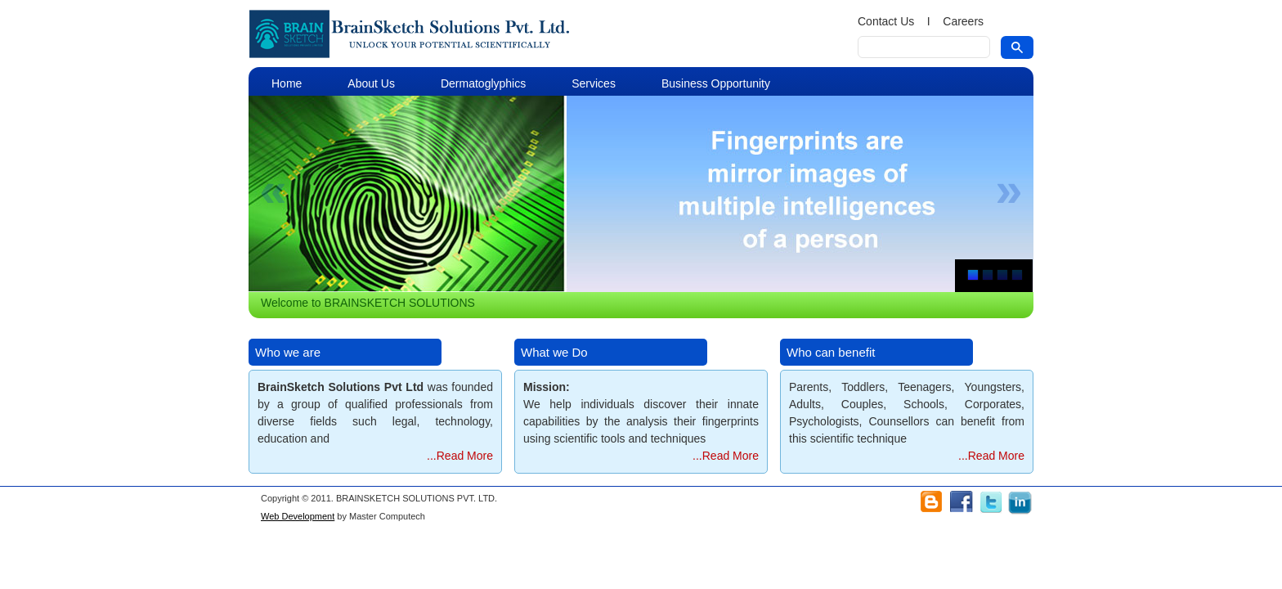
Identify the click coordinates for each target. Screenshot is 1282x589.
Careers (963, 21)
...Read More (460, 455)
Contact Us (886, 21)
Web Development (297, 516)
